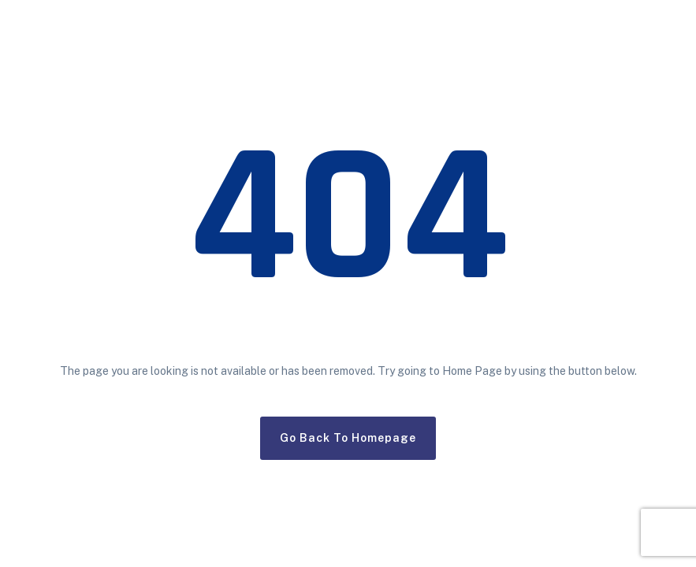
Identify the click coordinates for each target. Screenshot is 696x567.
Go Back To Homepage (348, 438)
